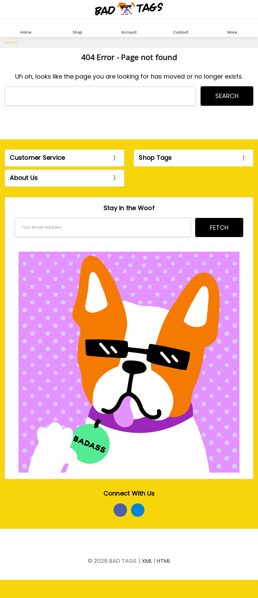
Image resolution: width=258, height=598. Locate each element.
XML (147, 561)
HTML (164, 561)
